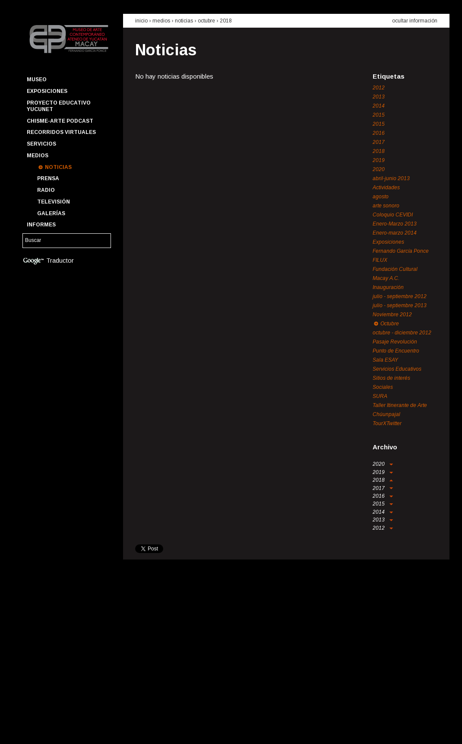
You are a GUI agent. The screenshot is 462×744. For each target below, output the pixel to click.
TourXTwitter (387, 423)
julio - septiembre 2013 (400, 305)
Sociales (383, 387)
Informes (41, 225)
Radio (46, 190)
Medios (37, 156)
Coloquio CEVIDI (393, 215)
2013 (379, 97)
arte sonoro (386, 206)
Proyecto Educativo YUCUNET (59, 106)
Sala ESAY (385, 360)
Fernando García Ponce (401, 251)
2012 (379, 88)
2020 (379, 169)
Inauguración (388, 287)
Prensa (48, 178)
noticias (184, 21)
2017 (379, 142)
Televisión (53, 202)
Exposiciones (47, 91)
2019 (379, 160)
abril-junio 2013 (391, 178)
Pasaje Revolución (395, 342)
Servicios (41, 144)
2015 (379, 115)
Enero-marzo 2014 (395, 233)
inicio (141, 21)
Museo (37, 79)
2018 (226, 21)
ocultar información (414, 21)
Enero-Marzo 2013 (395, 224)
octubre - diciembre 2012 (402, 333)
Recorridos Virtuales (61, 132)
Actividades (386, 187)
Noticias (58, 167)
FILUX (380, 260)
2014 (379, 106)
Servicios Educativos (397, 369)
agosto (381, 197)
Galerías (51, 213)
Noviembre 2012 (392, 315)
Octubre (206, 21)
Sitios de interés (391, 378)
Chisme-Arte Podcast (60, 121)
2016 (379, 133)
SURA (380, 396)
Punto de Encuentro (396, 351)
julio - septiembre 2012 (400, 296)
